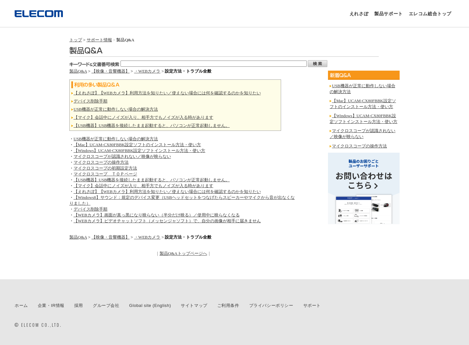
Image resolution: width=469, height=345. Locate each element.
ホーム (21, 305)
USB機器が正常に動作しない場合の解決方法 (116, 109)
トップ (75, 39)
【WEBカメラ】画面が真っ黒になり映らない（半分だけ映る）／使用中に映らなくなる (157, 215)
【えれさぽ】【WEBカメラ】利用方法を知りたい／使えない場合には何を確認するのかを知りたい (167, 92)
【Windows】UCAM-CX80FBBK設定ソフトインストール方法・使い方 (140, 150)
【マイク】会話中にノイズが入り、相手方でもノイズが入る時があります (143, 117)
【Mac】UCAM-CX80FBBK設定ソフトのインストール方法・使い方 (137, 144)
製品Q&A (78, 71)
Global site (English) (150, 305)
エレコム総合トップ (430, 13)
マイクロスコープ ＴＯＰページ (105, 174)
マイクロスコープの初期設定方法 (105, 168)
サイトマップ (194, 305)
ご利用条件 (228, 305)
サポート (312, 305)
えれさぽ (358, 13)
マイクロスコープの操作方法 (101, 162)
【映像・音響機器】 (111, 71)
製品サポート (388, 13)
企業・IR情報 (51, 305)
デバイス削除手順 (90, 101)
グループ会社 (106, 305)
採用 (78, 305)
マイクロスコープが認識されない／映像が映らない (122, 156)
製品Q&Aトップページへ (183, 253)
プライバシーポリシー (271, 305)
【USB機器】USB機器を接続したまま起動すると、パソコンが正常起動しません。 (152, 125)
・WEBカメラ (147, 71)
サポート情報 (99, 39)
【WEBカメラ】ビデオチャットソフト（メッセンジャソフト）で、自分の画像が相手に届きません (167, 220)
